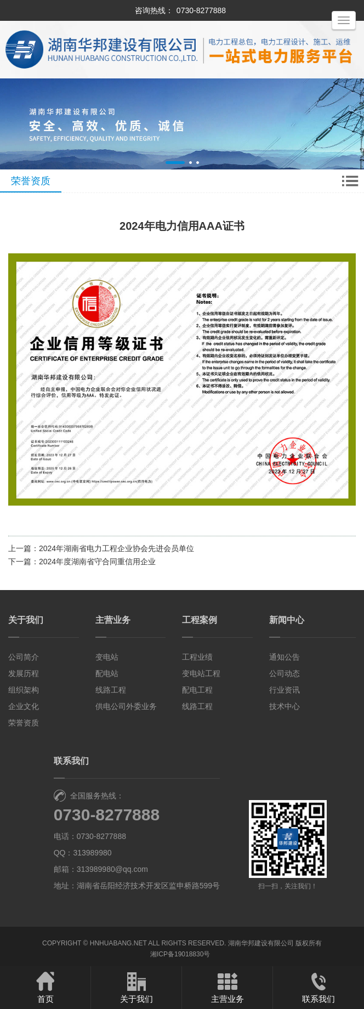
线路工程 (110, 689)
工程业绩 (197, 657)
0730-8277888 (201, 10)
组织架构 (23, 689)
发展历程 (23, 673)
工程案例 (199, 620)
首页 (45, 987)
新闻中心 (286, 620)
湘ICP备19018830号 (180, 954)
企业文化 (23, 706)
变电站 (106, 657)
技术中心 (284, 706)
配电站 (106, 673)
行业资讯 (284, 689)
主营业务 (112, 620)
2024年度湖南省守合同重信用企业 (97, 561)
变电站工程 (201, 673)
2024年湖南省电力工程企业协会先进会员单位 (116, 548)
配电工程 (197, 689)
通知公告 (284, 657)
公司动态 (284, 673)
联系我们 (318, 987)
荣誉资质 (23, 722)
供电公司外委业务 (126, 706)
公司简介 (23, 657)
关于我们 (25, 620)
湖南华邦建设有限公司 (261, 943)
